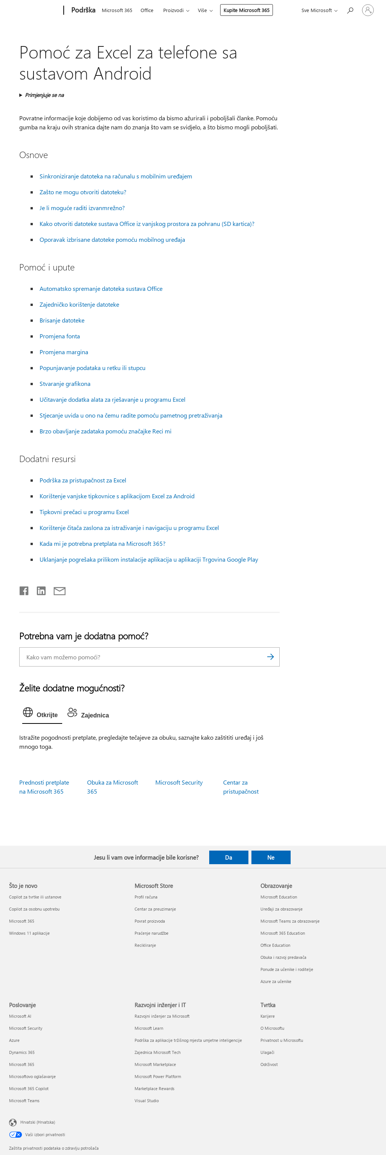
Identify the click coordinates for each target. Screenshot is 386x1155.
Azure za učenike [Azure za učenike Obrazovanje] (275, 981)
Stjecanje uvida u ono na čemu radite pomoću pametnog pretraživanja (131, 415)
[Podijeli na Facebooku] (24, 589)
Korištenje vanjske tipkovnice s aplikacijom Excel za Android (117, 496)
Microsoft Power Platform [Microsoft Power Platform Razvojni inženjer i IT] (158, 1076)
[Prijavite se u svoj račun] (368, 10)
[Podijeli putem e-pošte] (56, 589)
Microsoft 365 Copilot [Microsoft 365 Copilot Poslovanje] (29, 1088)
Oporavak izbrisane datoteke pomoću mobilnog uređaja (112, 239)
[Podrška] (82, 10)
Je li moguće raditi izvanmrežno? (82, 208)
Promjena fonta (60, 336)
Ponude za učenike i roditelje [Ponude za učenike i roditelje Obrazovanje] (286, 969)
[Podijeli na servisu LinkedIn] (38, 589)
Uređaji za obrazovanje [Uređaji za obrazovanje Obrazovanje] (281, 909)
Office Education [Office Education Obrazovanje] (275, 945)
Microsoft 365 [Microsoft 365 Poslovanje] (21, 1064)
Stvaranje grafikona (65, 383)
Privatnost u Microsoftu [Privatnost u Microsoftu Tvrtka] (281, 1040)
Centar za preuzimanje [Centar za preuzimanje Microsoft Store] (155, 909)
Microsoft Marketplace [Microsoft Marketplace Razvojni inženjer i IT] (155, 1064)
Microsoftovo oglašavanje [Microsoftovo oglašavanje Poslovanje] (32, 1076)
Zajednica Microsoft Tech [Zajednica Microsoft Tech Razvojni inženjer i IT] (158, 1052)
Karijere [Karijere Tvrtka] (267, 1016)
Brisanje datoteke (62, 320)
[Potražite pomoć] (350, 9)
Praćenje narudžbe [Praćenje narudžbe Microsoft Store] (151, 933)
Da (228, 857)
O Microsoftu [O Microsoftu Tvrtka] (272, 1028)
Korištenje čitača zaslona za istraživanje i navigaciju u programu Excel (129, 527)
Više (202, 10)
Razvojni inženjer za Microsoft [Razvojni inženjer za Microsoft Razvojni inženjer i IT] (162, 1016)
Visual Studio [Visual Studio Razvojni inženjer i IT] (147, 1100)
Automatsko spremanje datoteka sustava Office (101, 288)
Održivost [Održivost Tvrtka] (269, 1064)
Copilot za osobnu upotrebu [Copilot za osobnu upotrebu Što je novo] (34, 909)
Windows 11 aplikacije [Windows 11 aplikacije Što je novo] (29, 933)
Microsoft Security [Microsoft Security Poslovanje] (25, 1028)
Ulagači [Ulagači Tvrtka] (267, 1052)
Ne (270, 857)
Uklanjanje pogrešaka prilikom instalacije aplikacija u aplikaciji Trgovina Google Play (149, 559)
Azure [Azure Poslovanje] (14, 1040)
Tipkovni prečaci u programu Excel (84, 512)
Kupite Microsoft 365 (247, 10)
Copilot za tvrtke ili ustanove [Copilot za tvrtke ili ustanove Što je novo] (35, 897)
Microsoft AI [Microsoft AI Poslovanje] (20, 1016)
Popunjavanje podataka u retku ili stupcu (93, 368)
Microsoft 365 (117, 10)
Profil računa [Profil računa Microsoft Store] (146, 897)
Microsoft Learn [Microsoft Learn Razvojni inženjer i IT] (149, 1028)
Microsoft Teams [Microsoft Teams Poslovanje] (24, 1100)
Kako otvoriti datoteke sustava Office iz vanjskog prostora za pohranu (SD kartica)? (147, 223)
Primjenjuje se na (44, 94)
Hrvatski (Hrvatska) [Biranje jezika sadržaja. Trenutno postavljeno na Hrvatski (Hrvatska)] (37, 1122)
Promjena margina (64, 352)
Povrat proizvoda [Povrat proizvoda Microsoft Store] (150, 921)
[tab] (42, 714)
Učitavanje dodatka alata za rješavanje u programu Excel (112, 399)
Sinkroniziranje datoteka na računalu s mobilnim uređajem (116, 176)
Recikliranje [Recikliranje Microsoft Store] (145, 945)
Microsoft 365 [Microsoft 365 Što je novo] (21, 921)
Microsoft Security (179, 782)
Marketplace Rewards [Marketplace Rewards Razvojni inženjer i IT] (155, 1088)
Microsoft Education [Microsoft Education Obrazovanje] (278, 897)
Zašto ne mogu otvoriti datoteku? (83, 192)
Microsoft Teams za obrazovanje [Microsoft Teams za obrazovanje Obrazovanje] (290, 921)
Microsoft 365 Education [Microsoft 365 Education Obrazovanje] (282, 933)
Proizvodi (173, 10)
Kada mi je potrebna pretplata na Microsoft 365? (102, 543)
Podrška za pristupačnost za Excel (83, 480)
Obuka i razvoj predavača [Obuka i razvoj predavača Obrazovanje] (283, 957)
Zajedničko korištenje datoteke (79, 304)
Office (147, 10)
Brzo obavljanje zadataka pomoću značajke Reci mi (106, 431)
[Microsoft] (35, 10)
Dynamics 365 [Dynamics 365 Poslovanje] (22, 1052)
